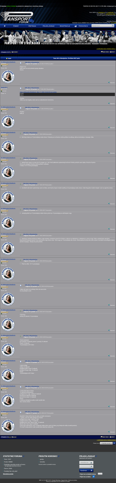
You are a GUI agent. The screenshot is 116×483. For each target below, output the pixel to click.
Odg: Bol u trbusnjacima (32, 62)
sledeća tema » (111, 49)
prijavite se (101, 12)
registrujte (111, 12)
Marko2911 (4, 87)
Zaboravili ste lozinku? (85, 458)
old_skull (113, 23)
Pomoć (16, 26)
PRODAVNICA (81, 26)
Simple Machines (56, 480)
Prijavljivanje (48, 26)
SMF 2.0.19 (42, 480)
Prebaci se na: (96, 443)
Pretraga (32, 26)
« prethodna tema (101, 49)
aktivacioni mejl (110, 14)
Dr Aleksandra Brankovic (8, 62)
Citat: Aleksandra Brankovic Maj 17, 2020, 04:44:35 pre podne (38, 92)
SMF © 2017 (48, 480)
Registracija (65, 26)
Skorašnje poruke (8, 474)
